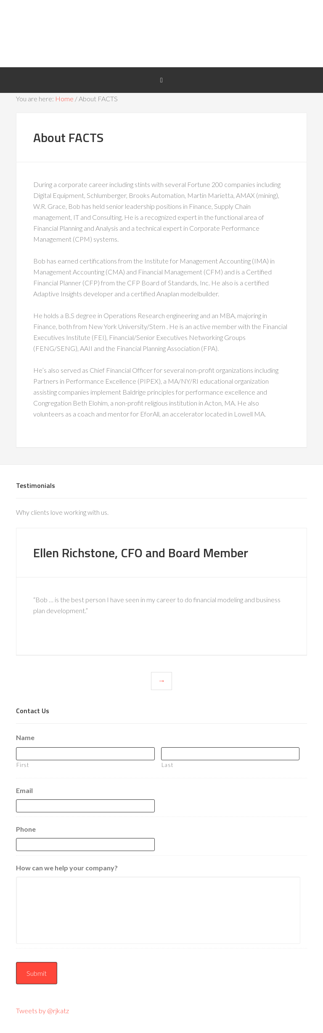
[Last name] (230, 753)
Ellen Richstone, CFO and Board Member (140, 552)
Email (24, 790)
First (22, 765)
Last (167, 765)
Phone (26, 829)
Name (25, 737)
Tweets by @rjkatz (42, 1011)
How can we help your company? (67, 868)
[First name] (85, 753)
